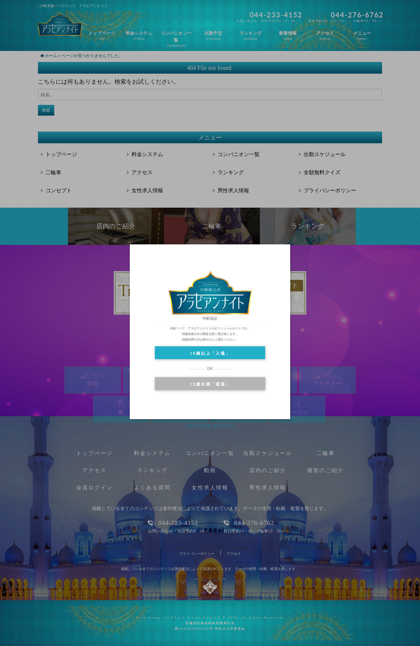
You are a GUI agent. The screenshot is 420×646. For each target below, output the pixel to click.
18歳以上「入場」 (210, 353)
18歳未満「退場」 (210, 384)
